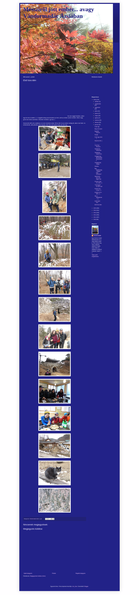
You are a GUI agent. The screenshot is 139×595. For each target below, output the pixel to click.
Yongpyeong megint (98, 163)
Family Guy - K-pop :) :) (98, 189)
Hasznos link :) (98, 140)
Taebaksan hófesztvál (98, 149)
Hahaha (97, 166)
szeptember (98, 104)
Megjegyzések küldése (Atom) (38, 576)
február (97, 122)
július (96, 111)
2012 (95, 215)
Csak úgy (97, 126)
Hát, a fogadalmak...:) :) (98, 197)
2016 (95, 99)
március (97, 120)
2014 (95, 210)
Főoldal (54, 573)
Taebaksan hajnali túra (98, 153)
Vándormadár (97, 235)
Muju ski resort (98, 129)
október (97, 101)
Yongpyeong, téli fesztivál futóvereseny (98, 158)
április (96, 118)
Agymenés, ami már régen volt (98, 178)
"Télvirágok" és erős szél (98, 185)
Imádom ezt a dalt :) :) (98, 193)
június (96, 113)
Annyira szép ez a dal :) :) (98, 182)
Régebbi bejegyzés (80, 573)
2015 (95, 208)
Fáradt (96, 134)
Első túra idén (98, 204)
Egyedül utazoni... (98, 132)
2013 (95, 212)
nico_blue (74, 586)
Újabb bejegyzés (28, 573)
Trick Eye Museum (97, 146)
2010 (95, 219)
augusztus (97, 107)
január (96, 124)
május (96, 115)
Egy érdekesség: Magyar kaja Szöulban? (98, 171)
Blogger (86, 586)
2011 (95, 217)
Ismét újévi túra (97, 201)
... (95, 143)
